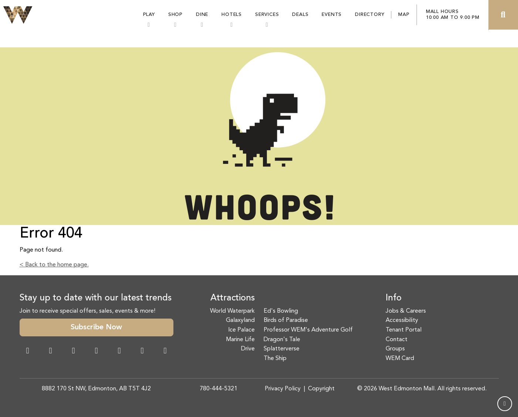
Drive (248, 349)
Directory (369, 14)
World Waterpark (232, 311)
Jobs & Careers (406, 311)
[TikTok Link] (142, 351)
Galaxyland (240, 320)
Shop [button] (175, 14)
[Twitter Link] (96, 351)
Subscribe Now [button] (96, 327)
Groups (395, 349)
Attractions (232, 298)
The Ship (275, 358)
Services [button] (267, 14)
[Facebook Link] (28, 351)
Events (332, 14)
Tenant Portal (403, 330)
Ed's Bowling (281, 311)
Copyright (321, 389)
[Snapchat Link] (73, 351)
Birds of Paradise (286, 320)
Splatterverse (281, 349)
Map (403, 14)
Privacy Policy (283, 389)
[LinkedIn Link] (165, 351)
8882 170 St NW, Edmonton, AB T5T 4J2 (96, 389)
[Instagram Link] (51, 351)
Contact (396, 340)
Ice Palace (241, 330)
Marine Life (240, 340)
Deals (300, 14)
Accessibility (402, 320)
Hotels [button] (231, 14)
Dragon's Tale (282, 340)
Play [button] (149, 14)
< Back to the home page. (54, 265)
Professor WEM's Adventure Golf (308, 330)
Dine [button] (202, 14)
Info (394, 298)
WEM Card (400, 358)
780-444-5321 (218, 389)
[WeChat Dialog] (119, 351)
